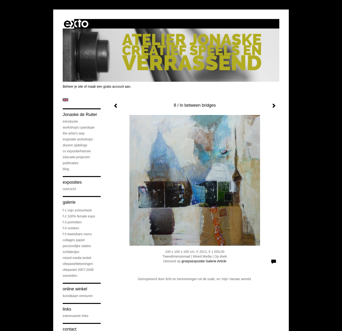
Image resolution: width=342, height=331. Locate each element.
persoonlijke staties (77, 246)
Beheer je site (73, 86)
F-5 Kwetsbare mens (77, 234)
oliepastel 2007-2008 (78, 270)
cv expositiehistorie (77, 151)
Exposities (72, 182)
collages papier (74, 240)
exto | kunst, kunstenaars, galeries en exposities (76, 24)
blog (66, 169)
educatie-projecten (76, 157)
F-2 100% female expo (79, 216)
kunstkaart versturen (78, 296)
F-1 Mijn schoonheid (77, 210)
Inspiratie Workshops (78, 139)
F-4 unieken (71, 228)
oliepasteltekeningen (78, 264)
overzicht (69, 189)
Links (67, 309)
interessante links (75, 316)
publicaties (70, 163)
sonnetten (70, 276)
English (65, 99)
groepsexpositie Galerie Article (203, 261)
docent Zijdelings (75, 145)
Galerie (69, 202)
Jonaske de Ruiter (80, 114)
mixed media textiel (77, 258)
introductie (70, 121)
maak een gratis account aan (109, 86)
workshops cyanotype (79, 127)
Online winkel (75, 289)
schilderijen (71, 252)
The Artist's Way (74, 133)
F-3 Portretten (72, 222)
